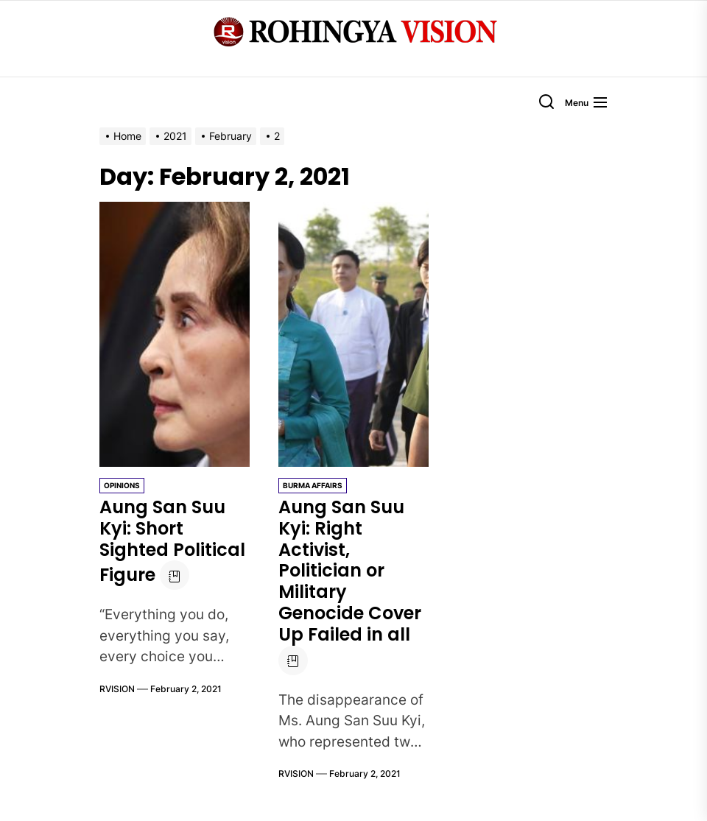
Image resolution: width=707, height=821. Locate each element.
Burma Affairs (312, 485)
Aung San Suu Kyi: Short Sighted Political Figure (172, 541)
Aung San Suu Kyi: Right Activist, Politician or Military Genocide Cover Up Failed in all (349, 570)
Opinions (122, 485)
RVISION (117, 688)
